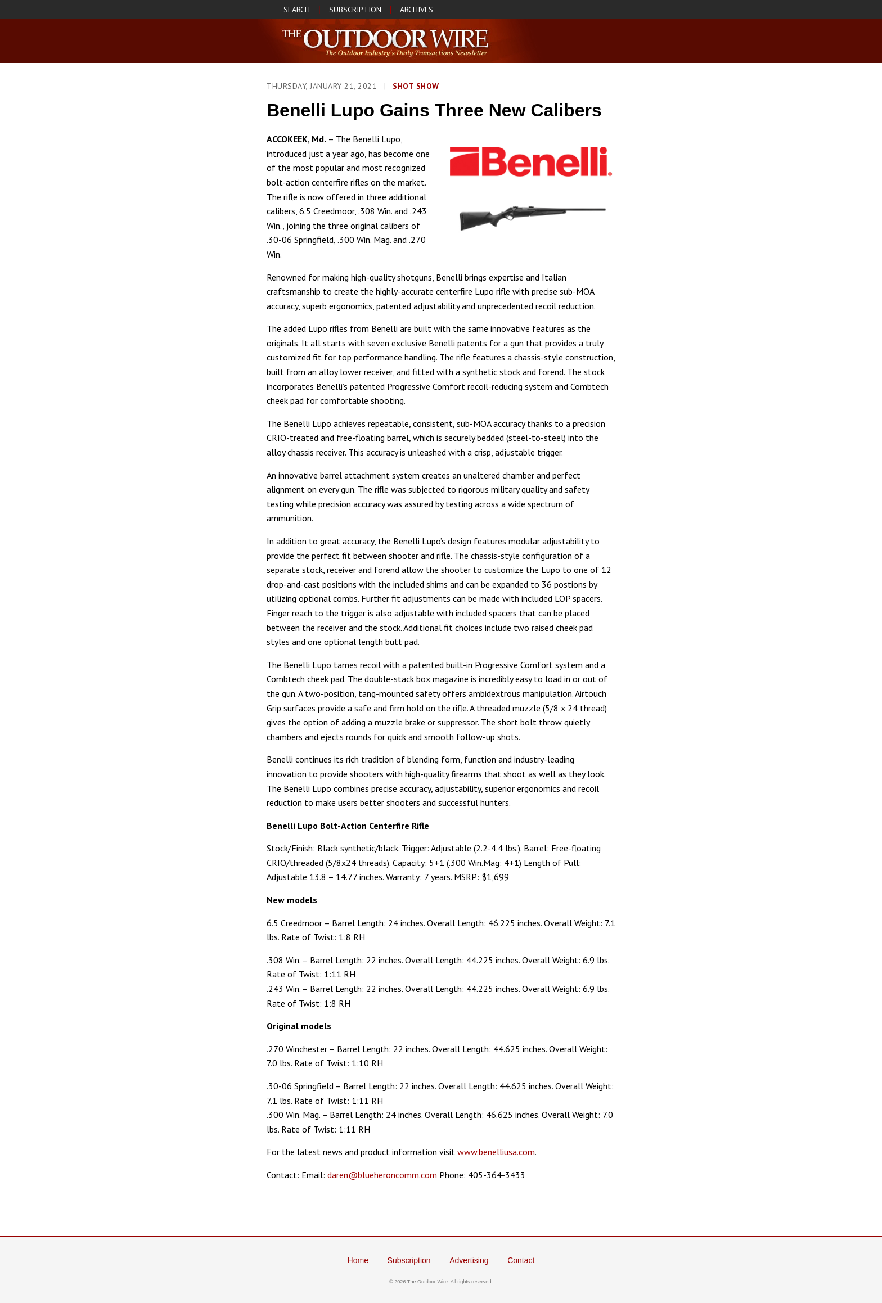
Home (358, 1260)
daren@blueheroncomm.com (382, 1174)
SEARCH (297, 9)
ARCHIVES (416, 9)
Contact (520, 1260)
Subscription (409, 1260)
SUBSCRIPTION (355, 9)
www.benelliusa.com (496, 1151)
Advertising (468, 1260)
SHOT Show (416, 86)
